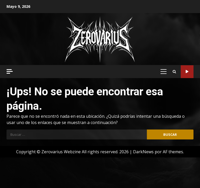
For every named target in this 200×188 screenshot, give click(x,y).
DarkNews (143, 152)
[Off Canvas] (10, 71)
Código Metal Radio (187, 71)
